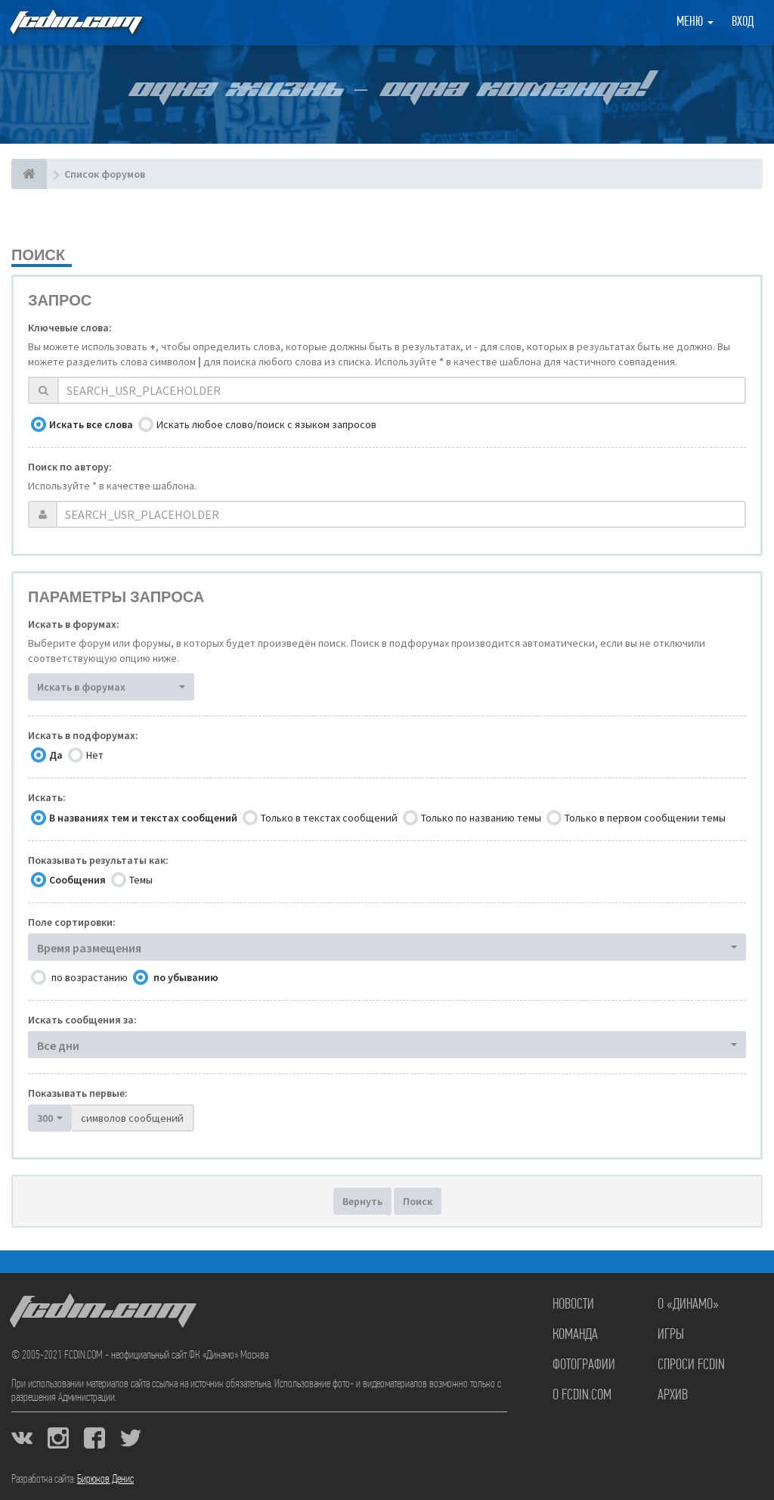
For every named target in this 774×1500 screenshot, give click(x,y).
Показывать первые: (78, 1093)
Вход (743, 22)
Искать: (47, 797)
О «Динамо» (688, 1304)
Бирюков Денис (105, 1480)
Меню (695, 22)
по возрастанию (89, 977)
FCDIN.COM (74, 22)
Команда (575, 1335)
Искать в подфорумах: (83, 735)
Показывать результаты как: (98, 860)
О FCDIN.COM (582, 1395)
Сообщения (77, 880)
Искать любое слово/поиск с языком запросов (266, 424)
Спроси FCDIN (691, 1365)
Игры (671, 1335)
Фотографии (584, 1365)
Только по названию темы (481, 818)
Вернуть (362, 1201)
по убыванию (185, 977)
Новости (573, 1304)
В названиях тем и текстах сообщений (143, 818)
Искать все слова (91, 424)
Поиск (417, 1201)
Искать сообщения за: (82, 1019)
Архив (673, 1395)
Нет (95, 755)
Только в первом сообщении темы (645, 818)
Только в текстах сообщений (329, 818)
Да (56, 755)
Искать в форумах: (73, 624)
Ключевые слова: (70, 327)
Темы (141, 880)
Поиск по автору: (70, 467)
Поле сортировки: (72, 922)
